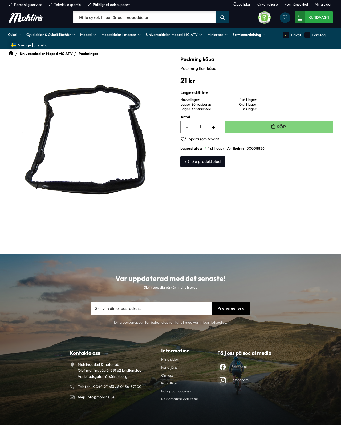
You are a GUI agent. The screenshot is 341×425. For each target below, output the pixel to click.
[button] (285, 17)
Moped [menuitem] (86, 34)
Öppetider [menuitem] (242, 4)
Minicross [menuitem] (215, 34)
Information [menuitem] (175, 350)
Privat (292, 35)
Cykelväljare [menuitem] (267, 4)
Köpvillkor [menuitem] (169, 383)
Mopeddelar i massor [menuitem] (119, 34)
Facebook (239, 366)
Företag (315, 35)
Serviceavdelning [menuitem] (247, 34)
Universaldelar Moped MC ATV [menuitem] (172, 34)
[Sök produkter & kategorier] (144, 17)
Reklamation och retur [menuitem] (179, 398)
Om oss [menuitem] (167, 375)
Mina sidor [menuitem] (323, 4)
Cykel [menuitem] (12, 34)
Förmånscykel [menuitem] (296, 4)
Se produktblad (206, 161)
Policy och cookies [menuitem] (176, 391)
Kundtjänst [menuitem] (170, 367)
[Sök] (222, 17)
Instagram (240, 380)
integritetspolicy (213, 322)
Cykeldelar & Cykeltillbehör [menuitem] (48, 34)
